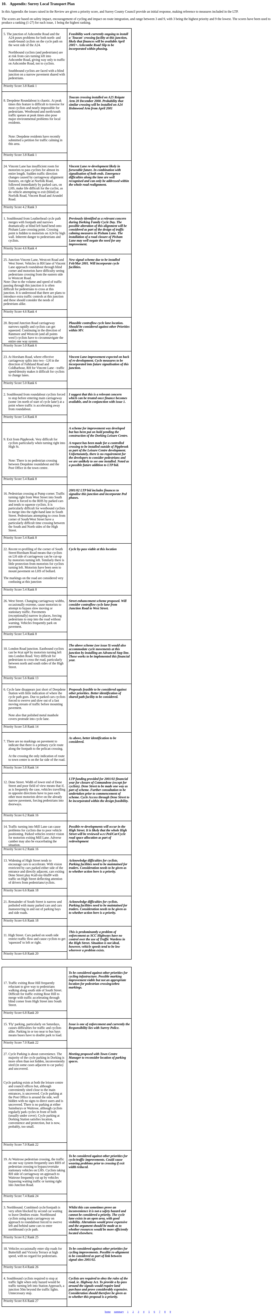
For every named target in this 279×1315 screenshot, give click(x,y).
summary (119, 1311)
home (108, 1311)
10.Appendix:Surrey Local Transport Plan (38, 4)
